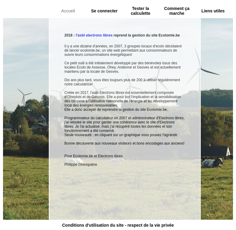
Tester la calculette (140, 11)
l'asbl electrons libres (94, 35)
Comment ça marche (177, 11)
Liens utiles (213, 10)
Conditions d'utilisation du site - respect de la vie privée (118, 225)
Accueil (68, 10)
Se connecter (104, 10)
